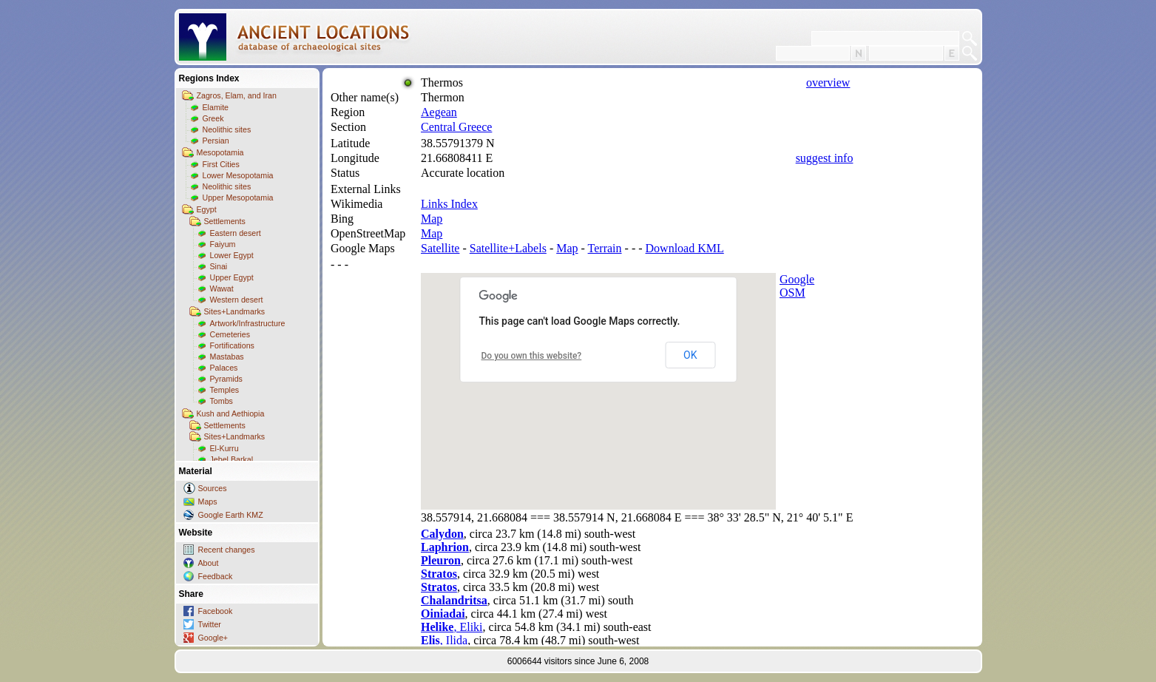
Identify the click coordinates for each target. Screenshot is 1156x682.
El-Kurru (224, 448)
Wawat (222, 288)
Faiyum (223, 244)
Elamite (216, 107)
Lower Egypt (232, 255)
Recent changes (226, 549)
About (208, 562)
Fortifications (232, 345)
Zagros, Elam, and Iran (237, 95)
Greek (213, 118)
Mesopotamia (220, 152)
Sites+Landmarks (235, 311)
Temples (225, 389)
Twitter (209, 624)
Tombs (221, 400)
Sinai (219, 266)
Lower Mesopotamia (238, 175)
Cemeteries (230, 334)
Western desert (236, 299)
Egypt (207, 209)
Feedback (215, 576)
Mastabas (227, 356)
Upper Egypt (232, 277)
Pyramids (226, 378)
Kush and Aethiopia (231, 413)
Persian (216, 140)
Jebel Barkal (232, 459)
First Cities (221, 164)
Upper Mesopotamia (238, 197)
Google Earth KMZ (230, 514)
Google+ (213, 637)
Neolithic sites (227, 129)
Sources (212, 488)
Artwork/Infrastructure (247, 323)
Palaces (224, 367)
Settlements (225, 221)
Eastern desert (235, 233)
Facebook (215, 611)
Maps (207, 501)
